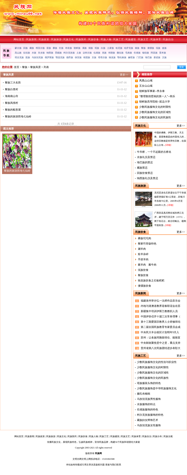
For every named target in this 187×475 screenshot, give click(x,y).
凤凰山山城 (145, 80)
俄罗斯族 (49, 57)
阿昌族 (154, 52)
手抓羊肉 (143, 259)
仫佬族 (97, 52)
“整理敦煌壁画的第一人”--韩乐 (157, 96)
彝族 (55, 48)
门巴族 (140, 57)
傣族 (137, 48)
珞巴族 (148, 57)
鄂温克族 (60, 57)
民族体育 (155, 39)
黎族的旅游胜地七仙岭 (18, 116)
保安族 (78, 57)
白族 (103, 48)
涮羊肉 (142, 248)
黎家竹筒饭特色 (147, 243)
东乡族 (41, 52)
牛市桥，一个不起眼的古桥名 (154, 151)
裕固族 (86, 57)
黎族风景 (35, 67)
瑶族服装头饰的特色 (149, 383)
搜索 (181, 67)
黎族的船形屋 (13, 109)
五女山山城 (145, 85)
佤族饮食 (143, 270)
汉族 (164, 57)
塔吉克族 (19, 57)
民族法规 (168, 436)
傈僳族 (150, 48)
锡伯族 (145, 52)
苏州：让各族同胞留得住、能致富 (160, 337)
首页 (16, 67)
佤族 (158, 48)
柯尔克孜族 (69, 52)
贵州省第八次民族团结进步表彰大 (160, 348)
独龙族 (112, 57)
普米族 (162, 52)
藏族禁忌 (142, 167)
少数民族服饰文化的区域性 (155, 112)
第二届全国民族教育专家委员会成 (160, 327)
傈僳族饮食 (144, 285)
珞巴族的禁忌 (145, 162)
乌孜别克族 (37, 57)
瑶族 (97, 48)
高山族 (18, 52)
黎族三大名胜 (13, 82)
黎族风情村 (11, 103)
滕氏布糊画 (143, 393)
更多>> (124, 74)
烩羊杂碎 (143, 254)
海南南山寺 (11, 96)
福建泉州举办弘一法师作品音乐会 (160, 300)
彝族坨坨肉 (144, 238)
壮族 (61, 48)
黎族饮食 (143, 275)
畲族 (164, 48)
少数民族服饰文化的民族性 (155, 117)
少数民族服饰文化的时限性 (155, 106)
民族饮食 (93, 39)
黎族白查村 (11, 89)
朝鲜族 (77, 48)
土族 (78, 52)
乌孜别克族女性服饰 (149, 425)
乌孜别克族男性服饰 (149, 399)
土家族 (110, 48)
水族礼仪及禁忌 (146, 157)
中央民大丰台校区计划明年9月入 (160, 332)
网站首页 (19, 39)
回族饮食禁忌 (145, 173)
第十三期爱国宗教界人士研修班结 (160, 321)
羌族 (104, 52)
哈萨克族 (128, 48)
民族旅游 (56, 39)
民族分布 (157, 436)
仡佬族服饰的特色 (147, 409)
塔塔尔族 (102, 57)
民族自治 (168, 39)
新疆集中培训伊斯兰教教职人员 (159, 311)
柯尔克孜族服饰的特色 (150, 414)
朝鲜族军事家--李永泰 (152, 91)
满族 (84, 48)
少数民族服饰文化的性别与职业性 (157, 362)
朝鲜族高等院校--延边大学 (154, 101)
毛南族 (128, 52)
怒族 (28, 57)
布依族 (68, 48)
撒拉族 (120, 52)
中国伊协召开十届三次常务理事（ (160, 316)
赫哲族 (131, 57)
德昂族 (69, 57)
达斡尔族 (87, 52)
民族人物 (106, 39)
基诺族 (157, 57)
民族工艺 (118, 39)
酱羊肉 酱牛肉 (147, 264)
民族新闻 (31, 39)
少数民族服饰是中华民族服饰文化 (157, 388)
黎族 (143, 48)
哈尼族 (119, 48)
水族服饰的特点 (146, 404)
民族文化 (68, 39)
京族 (94, 57)
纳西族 (49, 52)
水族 (34, 52)
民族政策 (44, 39)
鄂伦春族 (121, 57)
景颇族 (58, 52)
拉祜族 (26, 52)
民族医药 (81, 39)
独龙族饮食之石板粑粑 (151, 280)
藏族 (31, 48)
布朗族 (111, 52)
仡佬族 (137, 52)
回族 (25, 48)
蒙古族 (18, 48)
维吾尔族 (40, 48)
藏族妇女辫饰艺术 (147, 420)
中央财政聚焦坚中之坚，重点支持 (160, 342)
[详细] (168, 145)
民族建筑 (130, 39)
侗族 (90, 48)
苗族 (48, 48)
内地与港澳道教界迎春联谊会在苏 (160, 306)
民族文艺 (143, 39)
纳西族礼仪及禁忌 (147, 178)
